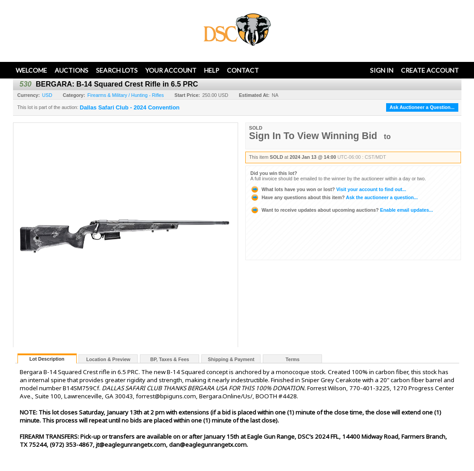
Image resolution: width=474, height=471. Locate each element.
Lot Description (46, 359)
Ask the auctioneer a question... (333, 197)
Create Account (430, 70)
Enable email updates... (341, 210)
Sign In (381, 70)
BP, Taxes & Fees (169, 359)
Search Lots (117, 70)
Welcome (31, 70)
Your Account (170, 70)
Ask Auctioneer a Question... (422, 107)
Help (211, 70)
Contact (243, 70)
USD (47, 95)
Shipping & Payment (231, 359)
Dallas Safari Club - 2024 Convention (130, 108)
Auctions (71, 70)
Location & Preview (108, 359)
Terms (293, 359)
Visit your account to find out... (328, 189)
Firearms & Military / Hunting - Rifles (125, 95)
